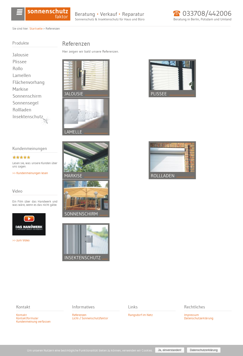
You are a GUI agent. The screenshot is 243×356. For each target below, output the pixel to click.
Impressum (191, 315)
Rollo (18, 68)
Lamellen (22, 75)
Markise (20, 89)
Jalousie (20, 55)
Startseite (35, 28)
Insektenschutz (28, 116)
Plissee (20, 61)
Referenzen (79, 315)
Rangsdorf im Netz (140, 315)
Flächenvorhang (29, 82)
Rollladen (22, 110)
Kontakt (21, 315)
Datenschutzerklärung (198, 318)
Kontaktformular (27, 318)
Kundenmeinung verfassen (33, 321)
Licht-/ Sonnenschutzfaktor (90, 318)
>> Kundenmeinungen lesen (30, 173)
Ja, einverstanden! (169, 350)
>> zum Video (21, 240)
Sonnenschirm (27, 96)
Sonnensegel (25, 103)
